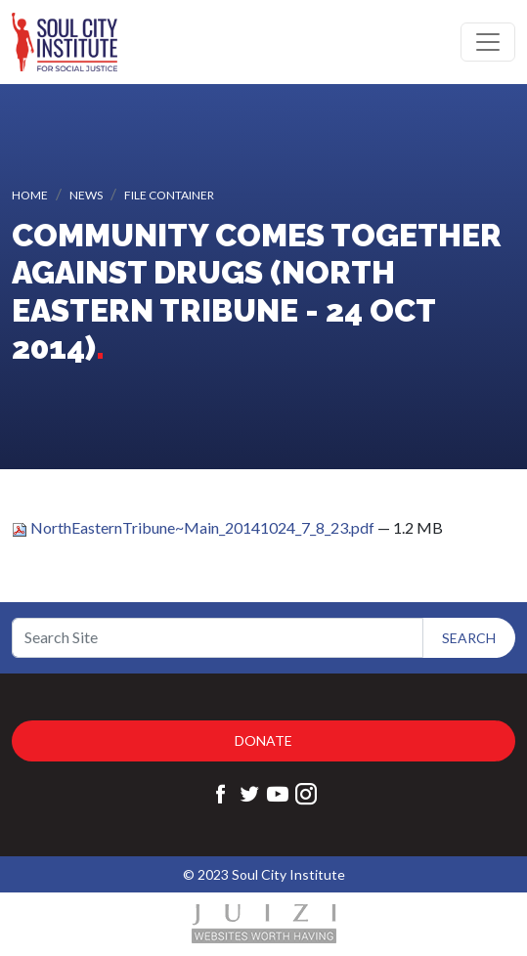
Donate (263, 740)
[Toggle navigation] (488, 42)
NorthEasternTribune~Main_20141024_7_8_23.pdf (194, 527)
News (86, 195)
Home (30, 195)
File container (169, 195)
